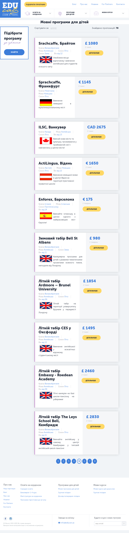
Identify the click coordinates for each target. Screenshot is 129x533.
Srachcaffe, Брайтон (57, 43)
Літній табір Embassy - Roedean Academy (56, 375)
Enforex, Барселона (56, 199)
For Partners (107, 4)
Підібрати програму (35, 5)
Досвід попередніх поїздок (69, 496)
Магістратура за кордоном (31, 496)
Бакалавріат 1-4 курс (28, 493)
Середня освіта (26, 489)
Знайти (14, 52)
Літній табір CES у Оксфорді (55, 330)
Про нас (84, 4)
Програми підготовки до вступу (33, 500)
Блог (74, 4)
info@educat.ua (67, 523)
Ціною (53, 28)
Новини (94, 4)
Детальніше (94, 53)
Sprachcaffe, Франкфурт (50, 84)
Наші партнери (9, 489)
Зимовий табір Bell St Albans (58, 240)
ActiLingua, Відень (55, 163)
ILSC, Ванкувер (52, 127)
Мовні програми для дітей (68, 489)
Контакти (120, 4)
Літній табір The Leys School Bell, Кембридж (58, 421)
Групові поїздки (64, 493)
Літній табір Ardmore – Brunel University (55, 285)
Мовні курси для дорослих (104, 489)
